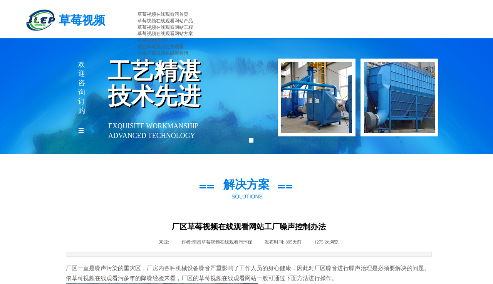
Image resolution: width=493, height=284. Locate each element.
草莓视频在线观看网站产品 (165, 21)
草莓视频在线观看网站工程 (165, 27)
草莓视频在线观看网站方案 (165, 33)
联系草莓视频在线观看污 (163, 53)
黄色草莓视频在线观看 (161, 46)
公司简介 (147, 59)
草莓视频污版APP (156, 40)
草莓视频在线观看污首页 (163, 14)
